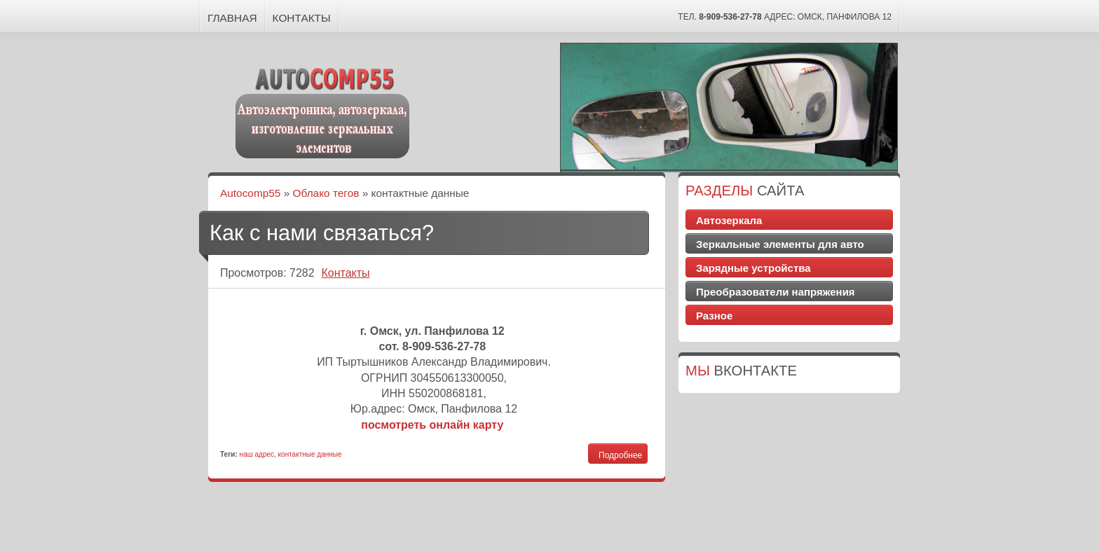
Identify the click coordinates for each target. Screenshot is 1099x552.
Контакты (302, 18)
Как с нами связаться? (322, 233)
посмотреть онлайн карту (432, 425)
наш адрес (257, 454)
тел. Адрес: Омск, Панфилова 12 (785, 17)
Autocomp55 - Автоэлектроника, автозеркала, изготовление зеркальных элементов (323, 110)
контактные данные (310, 454)
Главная (232, 18)
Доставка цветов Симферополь (789, 330)
